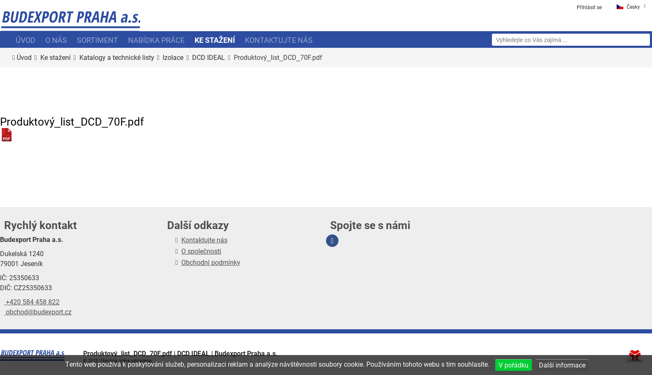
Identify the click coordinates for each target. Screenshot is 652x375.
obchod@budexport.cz (38, 311)
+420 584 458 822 (31, 301)
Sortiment (97, 40)
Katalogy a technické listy (116, 57)
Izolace (173, 57)
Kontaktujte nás (279, 40)
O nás (56, 40)
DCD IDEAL (208, 57)
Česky (633, 6)
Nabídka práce (156, 40)
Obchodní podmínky (210, 262)
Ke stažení (215, 40)
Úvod (70, 23)
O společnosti (201, 251)
